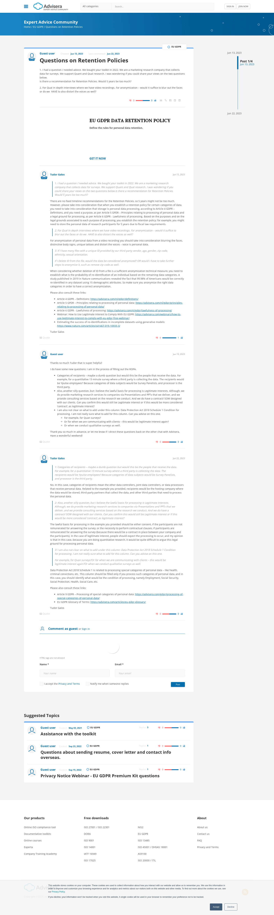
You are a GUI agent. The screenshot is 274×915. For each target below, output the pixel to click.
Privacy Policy (58, 892)
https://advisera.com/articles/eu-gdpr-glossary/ (118, 602)
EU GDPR (38, 26)
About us (202, 827)
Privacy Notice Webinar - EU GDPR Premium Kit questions (100, 776)
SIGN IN (230, 6)
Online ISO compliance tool (40, 827)
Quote (45, 337)
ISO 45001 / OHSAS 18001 (153, 847)
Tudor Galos (57, 174)
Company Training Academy (40, 853)
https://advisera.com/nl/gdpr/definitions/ (114, 299)
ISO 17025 (90, 860)
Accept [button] (216, 907)
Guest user (56, 354)
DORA (87, 833)
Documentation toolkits (37, 833)
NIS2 (140, 827)
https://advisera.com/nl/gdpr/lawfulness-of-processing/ (139, 310)
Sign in (86, 629)
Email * (119, 664)
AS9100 (142, 853)
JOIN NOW (243, 6)
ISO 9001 (89, 840)
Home (27, 26)
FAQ (199, 840)
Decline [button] (230, 907)
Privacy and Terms (69, 683)
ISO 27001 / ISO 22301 (97, 827)
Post (178, 684)
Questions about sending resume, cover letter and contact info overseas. (106, 754)
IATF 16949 (90, 853)
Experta (28, 847)
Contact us (203, 833)
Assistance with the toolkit (68, 734)
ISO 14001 (90, 847)
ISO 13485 (144, 840)
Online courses (33, 840)
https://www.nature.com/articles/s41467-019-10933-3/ (88, 325)
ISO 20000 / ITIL (147, 860)
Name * (44, 664)
